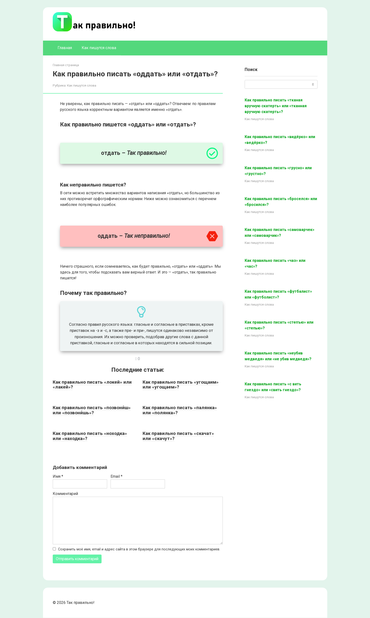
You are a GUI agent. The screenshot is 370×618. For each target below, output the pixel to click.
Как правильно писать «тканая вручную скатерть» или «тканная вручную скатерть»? (276, 106)
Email (116, 476)
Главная (65, 47)
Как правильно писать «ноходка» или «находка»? (90, 436)
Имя (58, 476)
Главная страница (66, 65)
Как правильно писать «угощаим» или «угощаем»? (181, 384)
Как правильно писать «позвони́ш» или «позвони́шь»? (92, 410)
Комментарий (65, 493)
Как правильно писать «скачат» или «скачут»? (178, 436)
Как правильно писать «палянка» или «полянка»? (180, 410)
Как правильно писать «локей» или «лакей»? (92, 384)
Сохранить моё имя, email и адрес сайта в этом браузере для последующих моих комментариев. (139, 549)
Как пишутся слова (99, 47)
